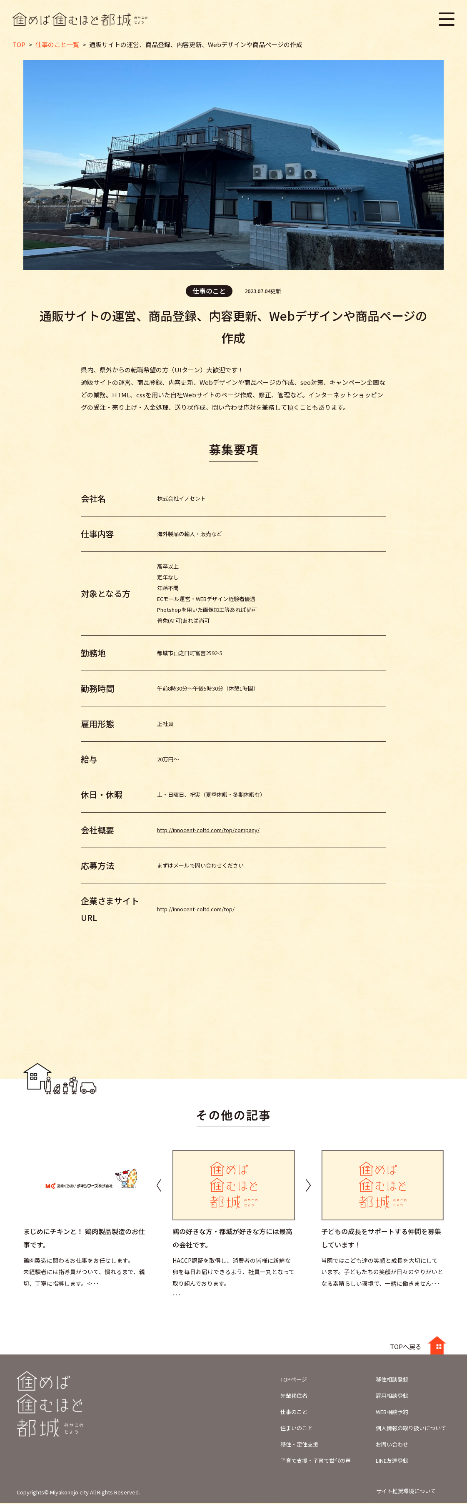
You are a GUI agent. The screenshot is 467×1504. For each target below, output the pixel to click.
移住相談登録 (392, 1380)
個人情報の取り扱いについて (411, 1429)
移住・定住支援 (299, 1445)
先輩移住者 (293, 1396)
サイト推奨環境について (406, 1492)
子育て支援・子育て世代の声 (315, 1461)
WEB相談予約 (392, 1413)
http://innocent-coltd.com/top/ (196, 910)
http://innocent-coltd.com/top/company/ (208, 831)
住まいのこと (296, 1429)
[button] (308, 1185)
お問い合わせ (392, 1445)
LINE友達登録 (392, 1461)
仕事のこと (293, 1413)
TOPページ (293, 1380)
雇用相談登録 (392, 1396)
